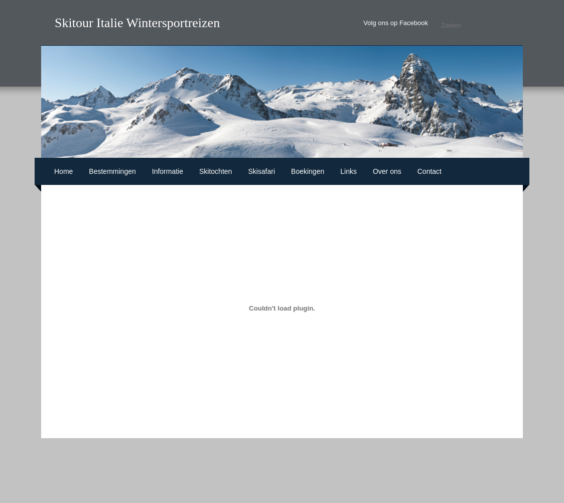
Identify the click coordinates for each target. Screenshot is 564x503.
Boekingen (307, 171)
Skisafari (261, 171)
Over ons (387, 171)
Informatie (167, 171)
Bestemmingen (112, 171)
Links (348, 171)
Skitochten (215, 171)
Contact (429, 171)
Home (63, 171)
